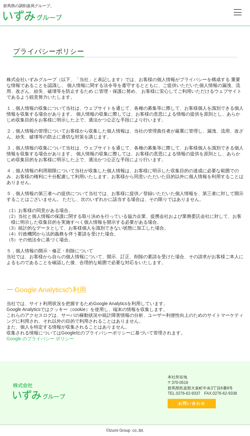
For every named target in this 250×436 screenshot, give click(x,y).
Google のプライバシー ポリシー (40, 338)
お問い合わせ (191, 403)
